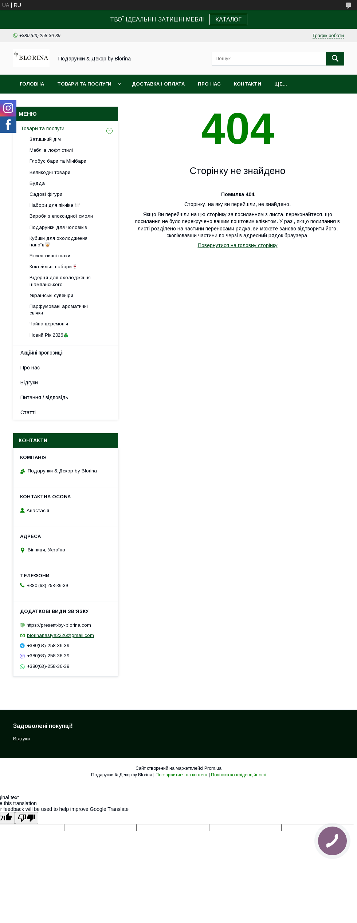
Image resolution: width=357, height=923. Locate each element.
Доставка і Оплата (158, 84)
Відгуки (29, 382)
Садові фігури (46, 194)
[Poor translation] (26, 818)
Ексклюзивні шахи (50, 255)
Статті (28, 412)
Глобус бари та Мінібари (58, 161)
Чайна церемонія (49, 323)
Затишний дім (45, 139)
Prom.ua (212, 768)
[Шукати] (335, 59)
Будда (37, 183)
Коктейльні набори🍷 (54, 266)
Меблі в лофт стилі (51, 150)
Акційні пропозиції (42, 353)
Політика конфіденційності (238, 774)
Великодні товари (50, 172)
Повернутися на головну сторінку (238, 245)
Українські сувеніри (51, 295)
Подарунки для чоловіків (58, 227)
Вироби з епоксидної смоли (61, 216)
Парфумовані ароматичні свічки (59, 310)
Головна (32, 84)
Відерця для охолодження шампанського (60, 281)
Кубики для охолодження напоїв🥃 (58, 241)
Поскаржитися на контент (182, 774)
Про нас (209, 84)
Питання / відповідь (44, 397)
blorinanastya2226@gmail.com (60, 635)
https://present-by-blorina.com (59, 624)
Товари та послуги (84, 84)
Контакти (247, 84)
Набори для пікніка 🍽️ (55, 205)
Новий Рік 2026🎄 (49, 335)
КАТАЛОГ (228, 19)
